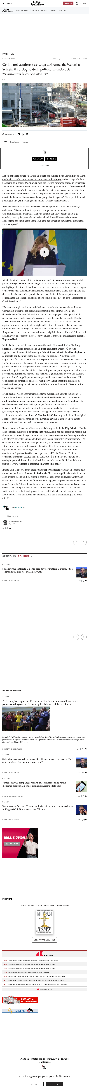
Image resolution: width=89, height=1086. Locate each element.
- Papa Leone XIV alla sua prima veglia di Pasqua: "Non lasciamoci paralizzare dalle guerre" (35, 976)
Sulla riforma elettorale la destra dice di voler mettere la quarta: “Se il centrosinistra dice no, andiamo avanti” (37, 570)
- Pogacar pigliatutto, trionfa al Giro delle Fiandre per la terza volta (26, 972)
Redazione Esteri (10, 820)
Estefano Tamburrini (12, 749)
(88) (84, 749)
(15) (84, 820)
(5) (84, 581)
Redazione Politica (11, 581)
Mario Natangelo (16, 521)
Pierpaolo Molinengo (12, 796)
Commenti (8, 134)
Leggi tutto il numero (44, 940)
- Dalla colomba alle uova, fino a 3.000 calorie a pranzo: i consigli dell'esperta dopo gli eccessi (35, 984)
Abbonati (68, 3)
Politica (8, 53)
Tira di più (12, 516)
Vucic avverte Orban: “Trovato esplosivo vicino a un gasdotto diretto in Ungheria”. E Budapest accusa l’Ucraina (37, 807)
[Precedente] (76, 542)
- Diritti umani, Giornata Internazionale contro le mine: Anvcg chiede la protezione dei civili (34, 980)
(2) (9, 528)
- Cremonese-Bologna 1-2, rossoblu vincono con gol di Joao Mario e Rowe (29, 964)
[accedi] (81, 3)
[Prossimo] (84, 542)
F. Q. (5, 79)
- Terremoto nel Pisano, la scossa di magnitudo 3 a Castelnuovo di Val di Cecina (31, 960)
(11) (84, 773)
